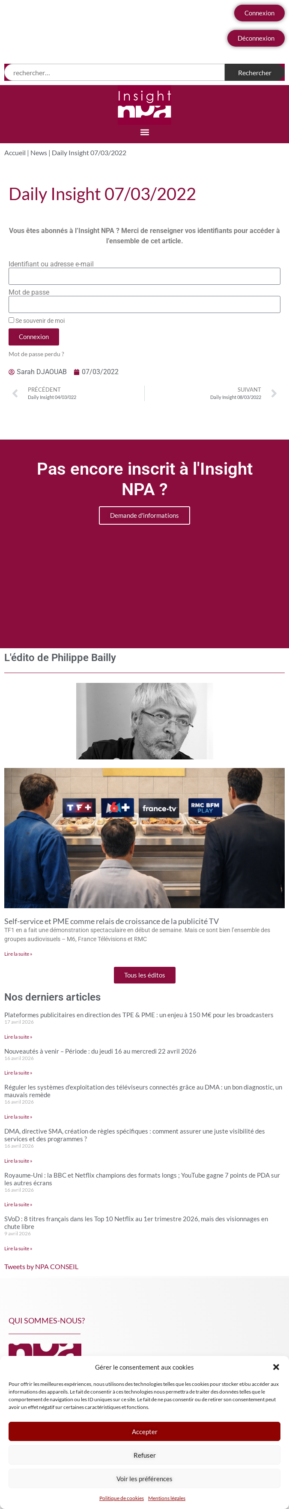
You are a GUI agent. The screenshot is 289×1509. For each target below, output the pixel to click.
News (38, 152)
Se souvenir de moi (37, 320)
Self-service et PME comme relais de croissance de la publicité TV (111, 921)
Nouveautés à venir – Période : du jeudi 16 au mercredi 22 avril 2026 (100, 1051)
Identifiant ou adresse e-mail (51, 264)
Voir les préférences (144, 1478)
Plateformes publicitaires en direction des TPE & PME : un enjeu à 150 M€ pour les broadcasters (139, 1015)
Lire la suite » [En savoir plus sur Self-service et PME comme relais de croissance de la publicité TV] (18, 954)
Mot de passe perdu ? (36, 354)
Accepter (145, 1431)
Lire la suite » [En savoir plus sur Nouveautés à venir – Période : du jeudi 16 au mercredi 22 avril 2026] (18, 1072)
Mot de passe (29, 292)
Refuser (145, 1455)
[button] (276, 1367)
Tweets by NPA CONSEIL (41, 1266)
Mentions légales (166, 1498)
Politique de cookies (121, 1498)
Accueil (15, 152)
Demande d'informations (144, 515)
